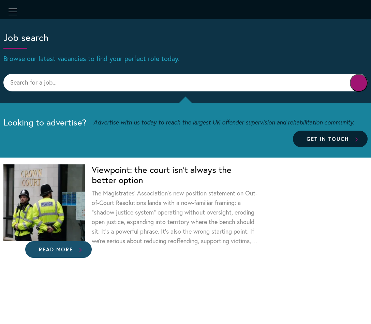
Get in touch (328, 138)
